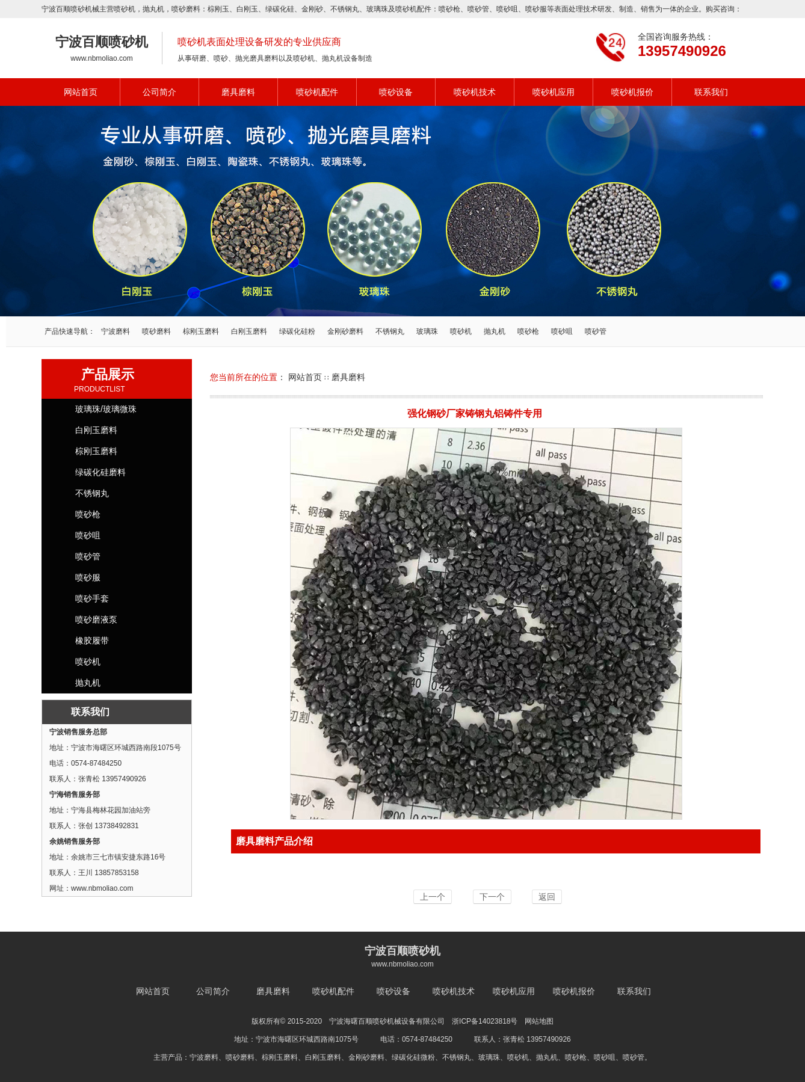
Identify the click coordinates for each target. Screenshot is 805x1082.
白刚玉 (247, 9)
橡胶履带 (92, 640)
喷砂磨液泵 (96, 619)
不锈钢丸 (344, 9)
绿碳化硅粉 (297, 331)
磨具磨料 (238, 92)
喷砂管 (478, 9)
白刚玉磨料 (249, 331)
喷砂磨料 (156, 331)
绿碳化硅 (279, 9)
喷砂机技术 (475, 92)
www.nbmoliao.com (101, 58)
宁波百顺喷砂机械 (70, 9)
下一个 (492, 897)
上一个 (432, 897)
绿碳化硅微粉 (413, 1057)
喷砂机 (124, 9)
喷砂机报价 (632, 92)
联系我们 (711, 92)
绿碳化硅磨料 (100, 472)
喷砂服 (536, 9)
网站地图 (539, 1021)
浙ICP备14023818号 (484, 1021)
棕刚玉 (218, 9)
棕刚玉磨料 (201, 331)
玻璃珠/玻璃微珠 (106, 409)
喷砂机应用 (553, 92)
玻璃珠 (377, 9)
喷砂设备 (396, 92)
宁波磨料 (115, 331)
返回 (546, 897)
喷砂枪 (449, 9)
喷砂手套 (92, 598)
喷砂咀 (507, 9)
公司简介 (159, 92)
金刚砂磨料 (345, 331)
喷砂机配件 (317, 92)
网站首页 (80, 92)
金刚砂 (312, 9)
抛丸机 (153, 9)
